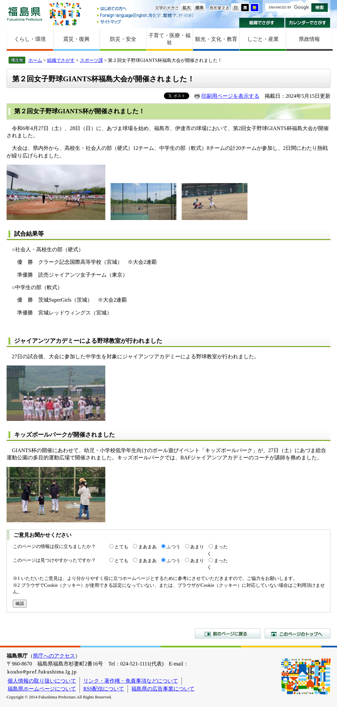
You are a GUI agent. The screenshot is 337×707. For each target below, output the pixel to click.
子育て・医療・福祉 (169, 39)
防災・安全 (123, 39)
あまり (197, 546)
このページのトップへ (297, 633)
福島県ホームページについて (42, 689)
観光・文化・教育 (216, 39)
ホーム (35, 60)
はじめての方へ (145, 9)
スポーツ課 (91, 60)
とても (121, 546)
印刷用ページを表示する (230, 96)
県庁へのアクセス (54, 656)
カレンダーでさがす (307, 23)
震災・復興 (76, 39)
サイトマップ (145, 21)
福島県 (25, 13)
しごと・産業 (263, 39)
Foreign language (145, 15)
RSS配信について (103, 689)
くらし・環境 (30, 39)
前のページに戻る (228, 633)
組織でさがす (261, 23)
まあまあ (147, 546)
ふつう (173, 546)
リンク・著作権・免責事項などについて (130, 681)
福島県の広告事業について (162, 689)
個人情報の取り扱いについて (42, 681)
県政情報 (309, 39)
